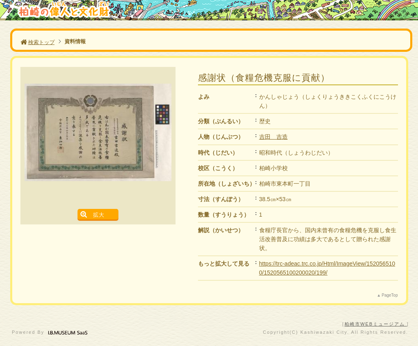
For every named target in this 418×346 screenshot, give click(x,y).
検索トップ (37, 42)
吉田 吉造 (273, 136)
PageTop (390, 295)
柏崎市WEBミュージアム (376, 324)
